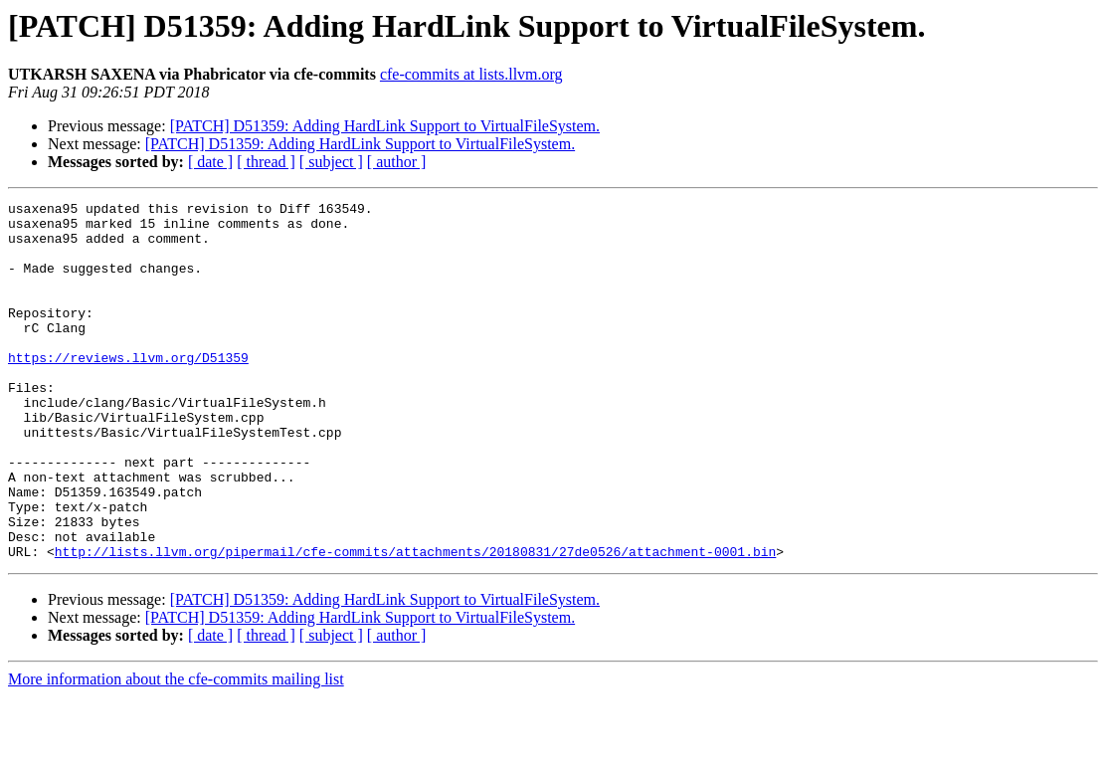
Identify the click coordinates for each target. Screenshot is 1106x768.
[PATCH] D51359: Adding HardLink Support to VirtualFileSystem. (385, 125)
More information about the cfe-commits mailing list (176, 750)
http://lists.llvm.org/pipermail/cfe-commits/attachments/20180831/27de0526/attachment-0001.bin (415, 623)
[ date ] (210, 161)
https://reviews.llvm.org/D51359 (128, 390)
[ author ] (397, 161)
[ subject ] (331, 161)
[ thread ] (266, 161)
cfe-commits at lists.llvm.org (471, 74)
